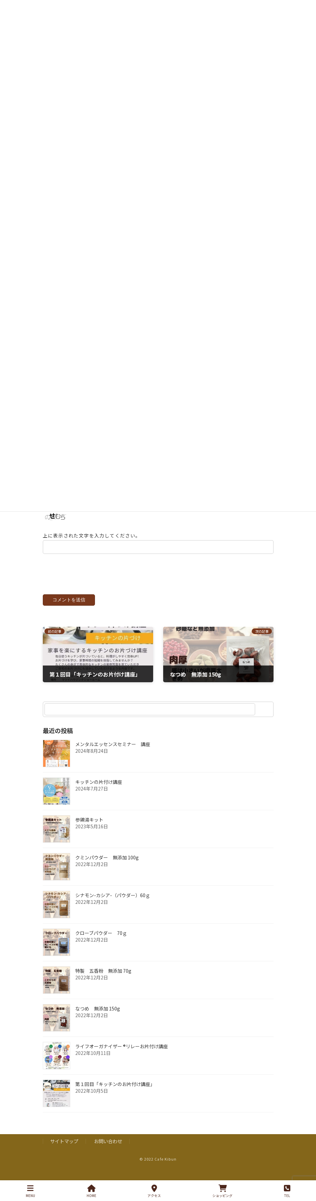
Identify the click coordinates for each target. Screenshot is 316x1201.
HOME (91, 1191)
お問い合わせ (108, 1149)
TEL (287, 1191)
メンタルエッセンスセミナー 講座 (112, 752)
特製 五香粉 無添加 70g (103, 978)
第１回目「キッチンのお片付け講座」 (115, 1092)
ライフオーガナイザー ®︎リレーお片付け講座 (121, 1054)
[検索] (265, 717)
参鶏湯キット (89, 827)
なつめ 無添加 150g (97, 1016)
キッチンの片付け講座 (98, 790)
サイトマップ (64, 1149)
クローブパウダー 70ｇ (101, 941)
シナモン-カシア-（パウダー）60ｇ (112, 903)
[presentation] (88, 586)
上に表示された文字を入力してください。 (92, 544)
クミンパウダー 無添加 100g (107, 865)
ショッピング (222, 1191)
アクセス (154, 1191)
